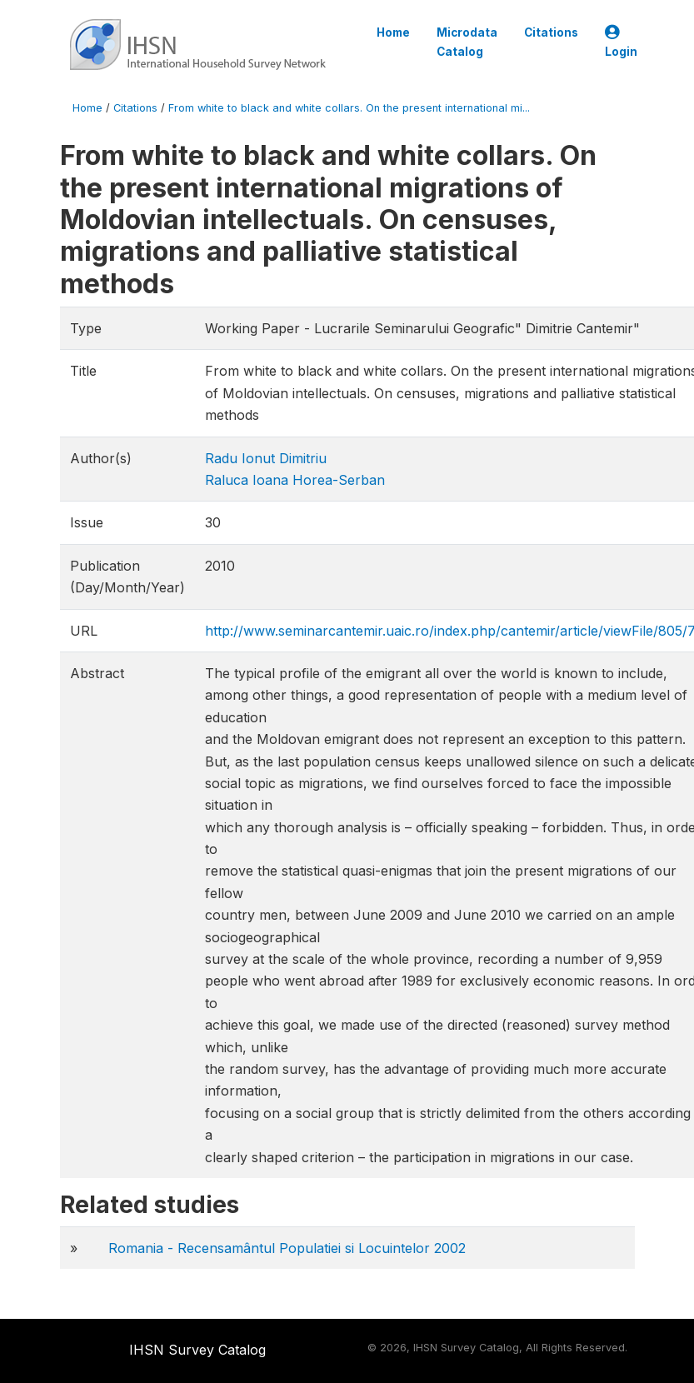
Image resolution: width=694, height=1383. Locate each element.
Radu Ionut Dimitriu (266, 458)
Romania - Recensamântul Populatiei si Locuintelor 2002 (287, 1248)
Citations (551, 32)
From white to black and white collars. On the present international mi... (349, 108)
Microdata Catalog (467, 41)
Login (621, 42)
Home (393, 32)
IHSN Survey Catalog (197, 1349)
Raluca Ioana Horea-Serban (295, 480)
